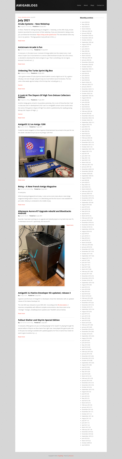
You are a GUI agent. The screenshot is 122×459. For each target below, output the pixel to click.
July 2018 (84, 233)
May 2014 (85, 345)
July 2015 (84, 314)
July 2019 (84, 207)
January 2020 (85, 193)
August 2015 (85, 311)
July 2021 (84, 153)
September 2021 (87, 149)
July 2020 (84, 180)
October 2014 (86, 334)
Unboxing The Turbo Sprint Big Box (35, 70)
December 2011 (86, 409)
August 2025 (85, 44)
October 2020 (86, 173)
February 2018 (86, 245)
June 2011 (85, 423)
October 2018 (86, 227)
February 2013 (86, 378)
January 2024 (85, 87)
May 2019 (85, 211)
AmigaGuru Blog (25, 73)
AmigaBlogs (60, 455)
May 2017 (85, 265)
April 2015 (85, 320)
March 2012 (85, 403)
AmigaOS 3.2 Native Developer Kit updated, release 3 (44, 293)
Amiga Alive (23, 295)
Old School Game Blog (26, 50)
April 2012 (85, 400)
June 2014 (85, 342)
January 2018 (85, 247)
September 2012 (87, 389)
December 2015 (86, 302)
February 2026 (86, 31)
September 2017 (87, 256)
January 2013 (85, 380)
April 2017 (85, 267)
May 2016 (85, 291)
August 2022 (85, 124)
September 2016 (87, 282)
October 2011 (86, 414)
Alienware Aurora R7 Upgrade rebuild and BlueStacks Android (44, 212)
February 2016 (86, 298)
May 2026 (85, 24)
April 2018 (85, 240)
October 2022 (86, 120)
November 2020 (86, 171)
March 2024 (85, 82)
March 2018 (85, 242)
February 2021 (86, 164)
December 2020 (86, 169)
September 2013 (87, 363)
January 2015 (85, 327)
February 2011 (86, 429)
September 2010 (87, 436)
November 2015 (86, 305)
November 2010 (86, 434)
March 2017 (85, 269)
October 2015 (86, 307)
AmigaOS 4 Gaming (25, 26)
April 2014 (85, 347)
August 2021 (85, 151)
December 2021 (86, 142)
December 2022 (86, 116)
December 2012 (86, 383)
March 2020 (85, 189)
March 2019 (85, 216)
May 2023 (85, 104)
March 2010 (85, 440)
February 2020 (86, 191)
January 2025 (85, 60)
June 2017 (85, 262)
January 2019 (85, 220)
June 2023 (85, 102)
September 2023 (87, 95)
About (86, 5)
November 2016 (86, 278)
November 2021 (86, 144)
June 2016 (85, 289)
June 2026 (85, 22)
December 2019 (86, 196)
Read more (21, 41)
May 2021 (85, 158)
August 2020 (85, 178)
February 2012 (86, 405)
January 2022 (85, 140)
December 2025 (86, 35)
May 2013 (85, 371)
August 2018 (85, 231)
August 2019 (85, 205)
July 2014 (84, 340)
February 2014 (86, 351)
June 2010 (85, 438)
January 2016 (85, 300)
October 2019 (86, 200)
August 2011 (85, 418)
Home (79, 5)
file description (62, 305)
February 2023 (86, 111)
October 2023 (86, 93)
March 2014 (85, 349)
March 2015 (85, 323)
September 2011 (87, 416)
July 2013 (84, 367)
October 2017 (86, 254)
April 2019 (85, 213)
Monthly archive (26, 17)
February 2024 (86, 84)
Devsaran (71, 455)
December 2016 (86, 276)
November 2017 (86, 251)
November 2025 (86, 38)
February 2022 (86, 138)
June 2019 (85, 209)
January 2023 (85, 113)
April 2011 (85, 425)
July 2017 (84, 260)
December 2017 (86, 249)
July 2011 (84, 420)
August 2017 (85, 258)
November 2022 (86, 118)
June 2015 (85, 316)
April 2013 (85, 374)
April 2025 (85, 53)
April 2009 (85, 445)
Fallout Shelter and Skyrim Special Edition (39, 320)
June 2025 (85, 49)
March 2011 (85, 427)
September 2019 (87, 202)
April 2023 (85, 107)
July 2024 (84, 73)
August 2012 (85, 391)
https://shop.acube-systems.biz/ (47, 34)
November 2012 (86, 385)
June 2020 (85, 182)
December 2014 (86, 329)
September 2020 (87, 176)
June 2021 (85, 156)
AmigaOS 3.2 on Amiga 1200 (31, 124)
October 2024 (86, 67)
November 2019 (86, 198)
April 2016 (85, 294)
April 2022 (85, 133)
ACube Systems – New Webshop (34, 24)
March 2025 (85, 55)
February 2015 (86, 325)
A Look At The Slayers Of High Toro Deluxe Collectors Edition (44, 96)
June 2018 (85, 236)
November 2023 (86, 91)
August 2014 (85, 338)
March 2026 (85, 29)
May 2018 (85, 238)
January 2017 (85, 274)
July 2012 (84, 394)
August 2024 (85, 71)
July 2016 (84, 287)
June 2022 (85, 129)
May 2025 (85, 51)
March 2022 (85, 136)
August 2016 (85, 285)
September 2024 (87, 69)
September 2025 (87, 42)
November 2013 (86, 358)
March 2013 (85, 376)
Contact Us (100, 5)
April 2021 (85, 160)
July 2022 (84, 127)
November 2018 (86, 225)
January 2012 (85, 407)
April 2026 (85, 26)
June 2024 (85, 75)
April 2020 (85, 187)
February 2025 (86, 58)
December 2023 (86, 89)
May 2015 (85, 318)
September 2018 (87, 229)
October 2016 (86, 280)
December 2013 (86, 356)
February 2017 (86, 271)
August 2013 (85, 365)
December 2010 (86, 432)
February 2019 (86, 218)
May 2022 (85, 131)
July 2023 (84, 100)
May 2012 (85, 398)
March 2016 (85, 296)
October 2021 (86, 147)
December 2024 (86, 62)
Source (20, 85)
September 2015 (87, 309)
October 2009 (86, 443)
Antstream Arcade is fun (30, 47)
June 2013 (85, 369)
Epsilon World (24, 127)
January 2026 (85, 33)
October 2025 (86, 40)
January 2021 (85, 167)
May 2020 (85, 185)
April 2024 (85, 80)
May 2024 (85, 78)
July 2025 (84, 46)
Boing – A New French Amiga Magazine (37, 186)
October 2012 (86, 387)
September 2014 (87, 336)
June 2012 (85, 396)
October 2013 (86, 360)
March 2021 (85, 162)
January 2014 (85, 354)
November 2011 (86, 411)
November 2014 (86, 331)
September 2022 (87, 122)
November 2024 (86, 64)
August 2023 (85, 98)
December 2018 (86, 222)
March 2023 (85, 109)
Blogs (92, 5)
